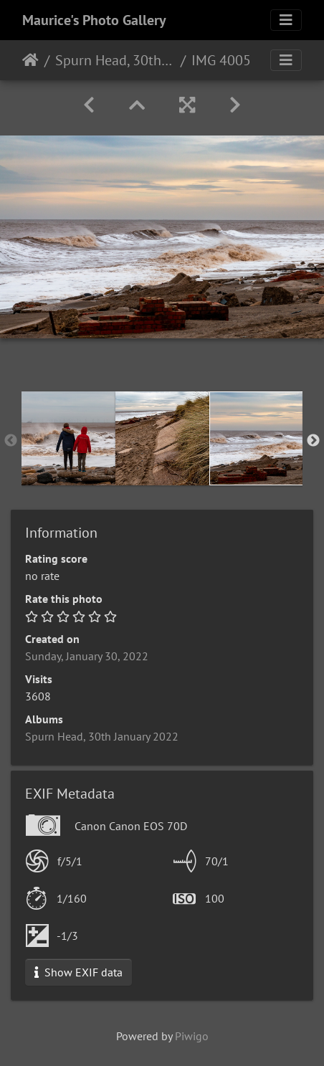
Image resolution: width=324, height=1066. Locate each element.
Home (30, 60)
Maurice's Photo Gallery (94, 20)
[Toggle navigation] (286, 20)
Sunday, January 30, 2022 (86, 656)
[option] (68, 438)
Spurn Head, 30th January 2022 (115, 60)
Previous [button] (11, 441)
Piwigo (192, 1036)
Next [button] (313, 441)
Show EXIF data (78, 972)
